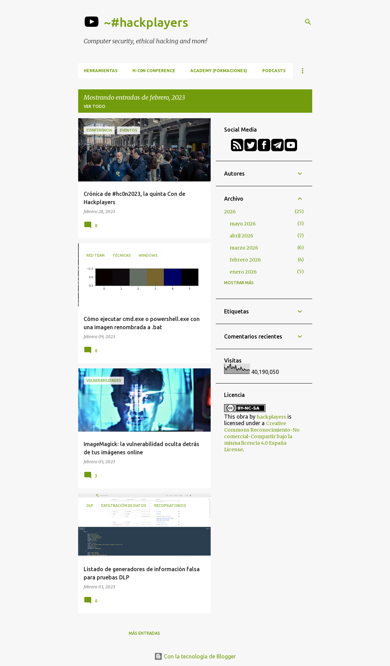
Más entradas (144, 633)
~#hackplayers (146, 22)
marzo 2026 (244, 248)
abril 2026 (241, 236)
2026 (230, 212)
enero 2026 (243, 272)
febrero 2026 (245, 260)
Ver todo (94, 106)
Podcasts (273, 70)
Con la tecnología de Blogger (195, 656)
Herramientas (100, 70)
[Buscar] (308, 22)
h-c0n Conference (154, 70)
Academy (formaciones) (218, 70)
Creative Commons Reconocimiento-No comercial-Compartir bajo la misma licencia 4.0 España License (261, 436)
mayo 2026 (243, 224)
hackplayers (271, 417)
